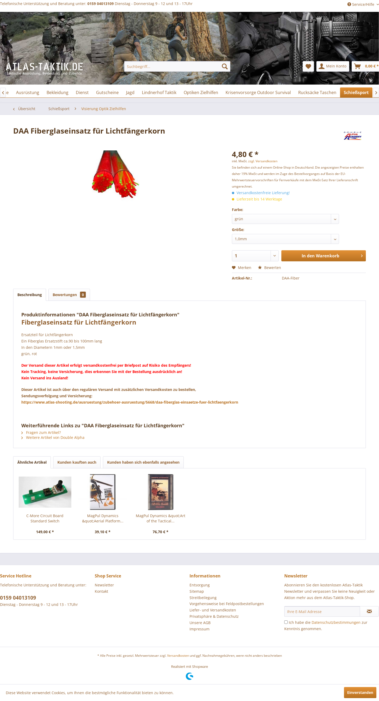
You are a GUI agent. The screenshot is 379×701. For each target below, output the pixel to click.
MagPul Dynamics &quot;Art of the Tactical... (160, 518)
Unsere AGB (200, 622)
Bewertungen (69, 295)
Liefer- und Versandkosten (213, 609)
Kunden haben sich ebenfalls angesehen (143, 462)
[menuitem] (177, 66)
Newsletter (104, 584)
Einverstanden (360, 692)
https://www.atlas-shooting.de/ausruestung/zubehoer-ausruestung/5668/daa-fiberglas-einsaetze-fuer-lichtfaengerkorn (129, 402)
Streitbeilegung (203, 597)
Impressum (200, 628)
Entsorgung (200, 584)
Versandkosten (178, 655)
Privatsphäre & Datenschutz (214, 616)
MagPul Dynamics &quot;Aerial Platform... (102, 518)
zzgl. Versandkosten (262, 161)
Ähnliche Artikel (32, 462)
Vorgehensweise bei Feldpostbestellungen (227, 603)
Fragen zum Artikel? (41, 432)
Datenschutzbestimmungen (336, 622)
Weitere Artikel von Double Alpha (52, 437)
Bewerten (269, 267)
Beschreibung (29, 294)
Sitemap (197, 591)
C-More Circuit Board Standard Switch (44, 518)
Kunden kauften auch (76, 462)
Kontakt (101, 591)
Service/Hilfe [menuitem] (361, 4)
